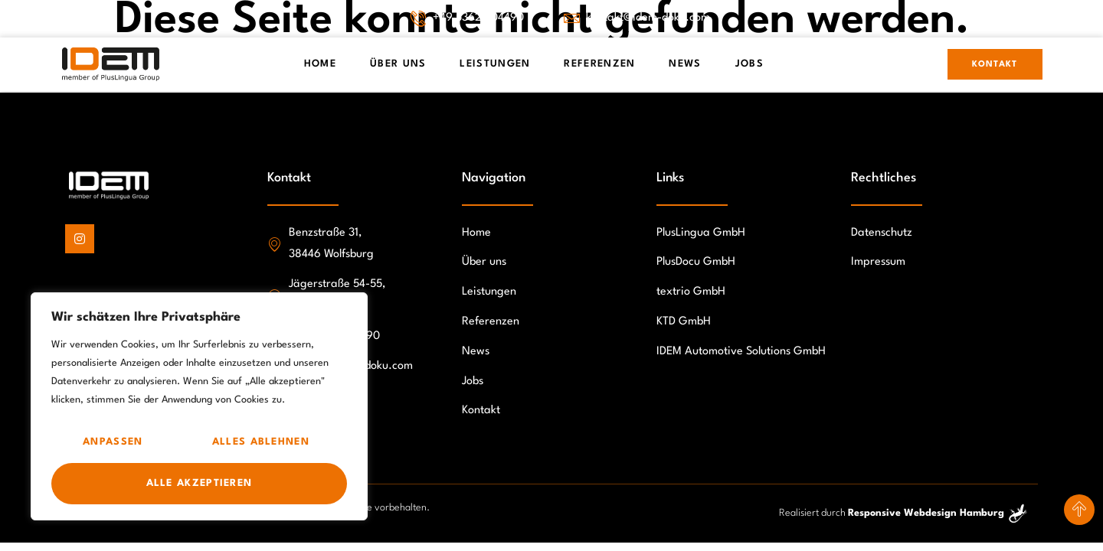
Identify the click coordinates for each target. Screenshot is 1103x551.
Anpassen (112, 442)
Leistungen (495, 64)
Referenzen (599, 64)
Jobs (749, 64)
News (685, 64)
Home (320, 64)
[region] (199, 406)
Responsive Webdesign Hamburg (926, 513)
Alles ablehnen (260, 442)
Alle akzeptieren (199, 483)
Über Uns (398, 64)
